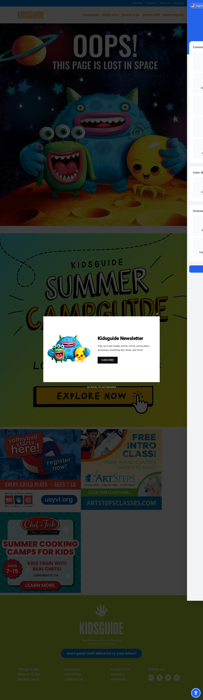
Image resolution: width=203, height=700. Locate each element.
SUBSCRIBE (107, 360)
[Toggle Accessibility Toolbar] (196, 693)
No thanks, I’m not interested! (101, 386)
